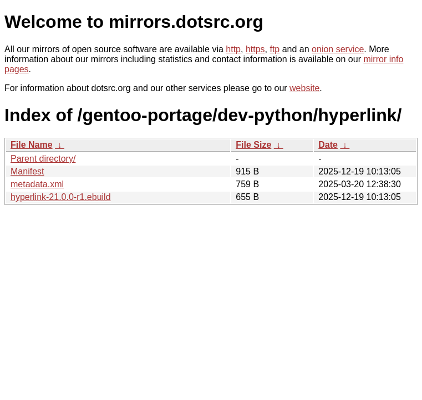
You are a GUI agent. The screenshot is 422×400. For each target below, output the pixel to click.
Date (328, 144)
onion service (338, 49)
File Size (253, 144)
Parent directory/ (43, 158)
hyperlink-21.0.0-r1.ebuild (61, 197)
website (304, 88)
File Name (32, 144)
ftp (274, 49)
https (255, 49)
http (233, 49)
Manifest (27, 171)
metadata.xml (37, 184)
